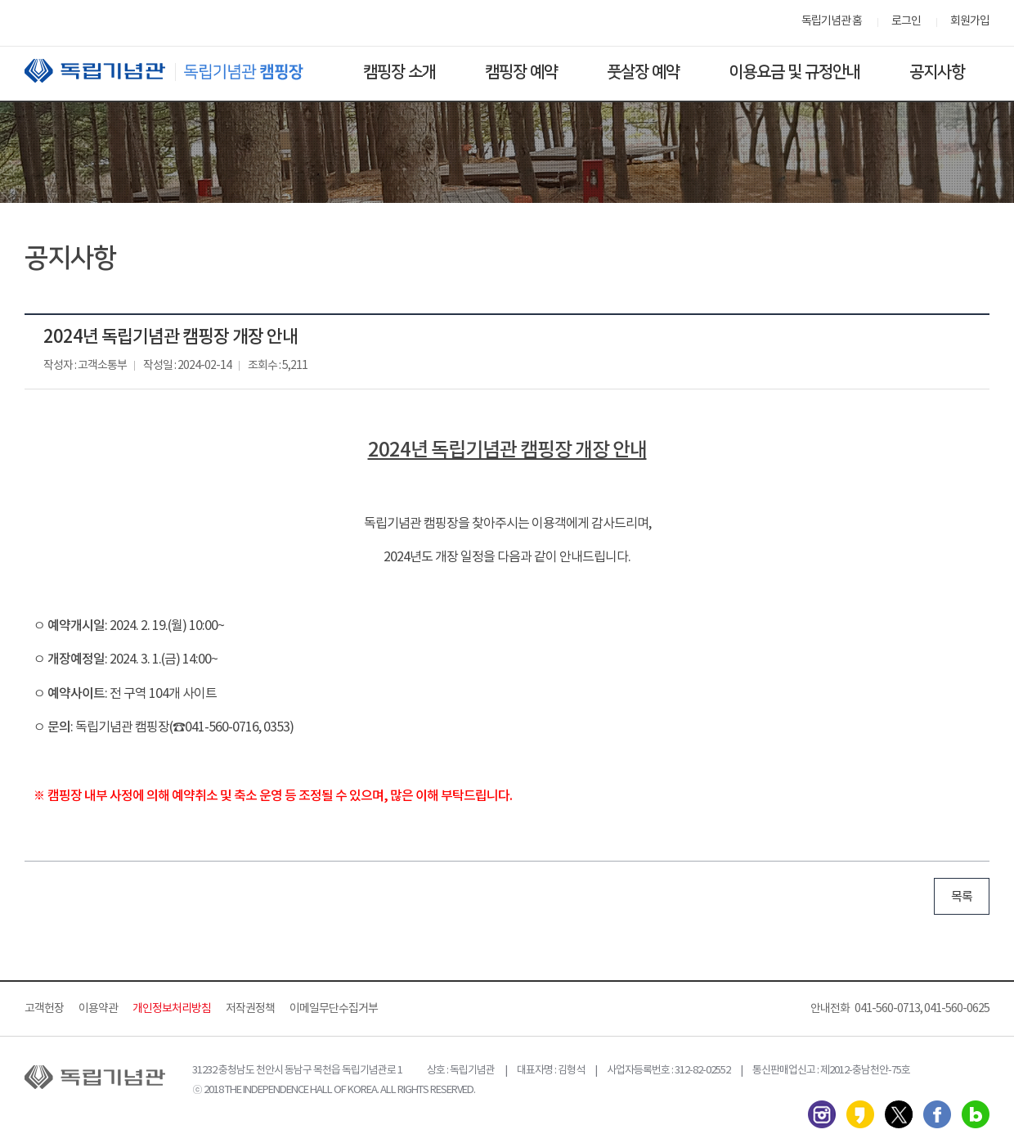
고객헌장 (44, 1008)
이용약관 (98, 1008)
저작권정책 (250, 1008)
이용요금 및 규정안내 (794, 72)
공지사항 (937, 72)
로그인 (906, 21)
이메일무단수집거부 (333, 1008)
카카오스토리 (860, 1114)
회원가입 (969, 21)
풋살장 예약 (643, 72)
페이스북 (937, 1114)
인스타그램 (822, 1114)
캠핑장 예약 (521, 72)
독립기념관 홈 (831, 21)
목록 (961, 897)
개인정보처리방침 (171, 1008)
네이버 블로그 (975, 1114)
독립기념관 (179, 71)
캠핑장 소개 (399, 72)
